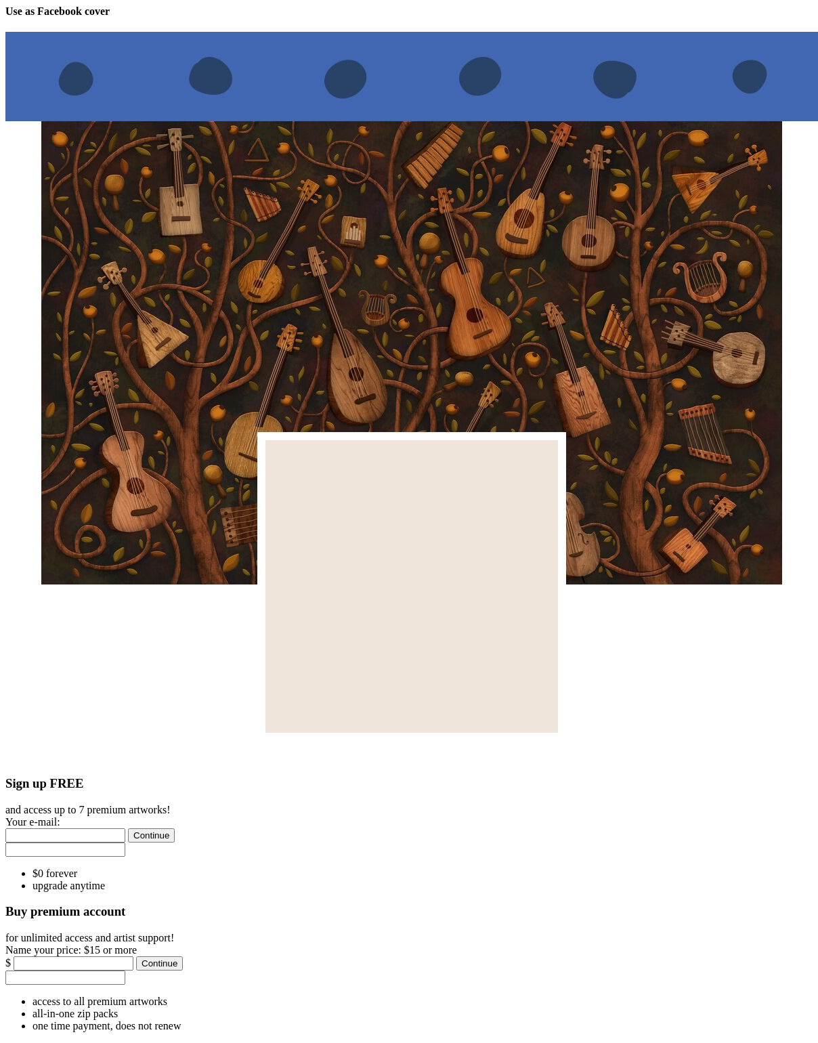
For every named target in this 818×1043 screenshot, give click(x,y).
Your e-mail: (32, 822)
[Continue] (151, 835)
